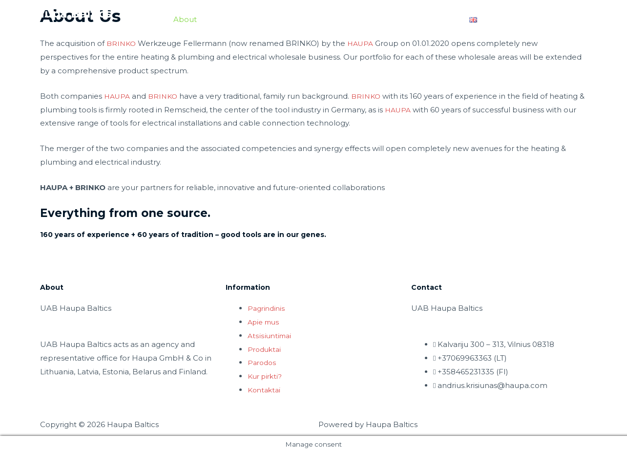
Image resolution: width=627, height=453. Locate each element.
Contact (369, 19)
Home (147, 19)
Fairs (331, 19)
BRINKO (122, 43)
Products (285, 19)
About (185, 19)
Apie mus (265, 321)
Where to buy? (427, 19)
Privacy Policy (552, 19)
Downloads (232, 19)
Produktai (266, 349)
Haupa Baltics (73, 14)
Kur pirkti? (266, 376)
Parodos (263, 362)
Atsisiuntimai (270, 335)
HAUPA (363, 43)
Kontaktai (265, 389)
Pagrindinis (268, 308)
